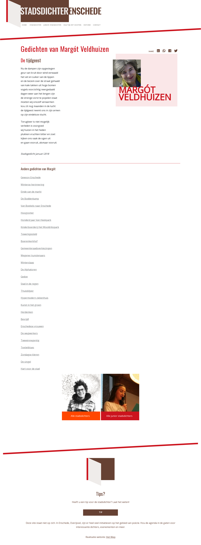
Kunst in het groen (31, 305)
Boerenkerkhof (29, 241)
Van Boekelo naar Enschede (36, 205)
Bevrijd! (25, 319)
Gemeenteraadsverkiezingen (36, 248)
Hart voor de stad (30, 368)
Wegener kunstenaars (33, 255)
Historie (87, 24)
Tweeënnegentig (30, 340)
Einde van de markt (31, 191)
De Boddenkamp (30, 198)
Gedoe (24, 276)
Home (24, 24)
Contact (96, 24)
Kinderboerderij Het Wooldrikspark (40, 227)
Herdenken (27, 312)
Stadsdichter (35, 24)
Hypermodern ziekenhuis (34, 297)
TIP (100, 512)
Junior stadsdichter (52, 24)
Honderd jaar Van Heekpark (36, 220)
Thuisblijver (27, 290)
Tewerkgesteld (29, 234)
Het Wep (110, 537)
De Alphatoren (29, 269)
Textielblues (27, 347)
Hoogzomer (27, 212)
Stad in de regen (29, 283)
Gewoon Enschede (31, 177)
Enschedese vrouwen (32, 326)
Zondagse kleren (30, 354)
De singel (26, 361)
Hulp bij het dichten (72, 24)
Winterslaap (27, 262)
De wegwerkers (29, 333)
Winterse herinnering (32, 184)
